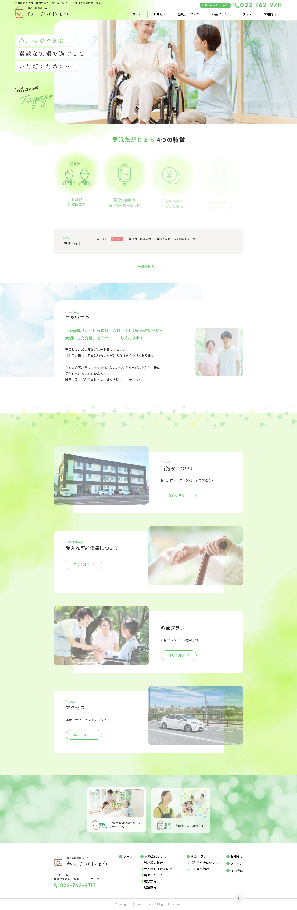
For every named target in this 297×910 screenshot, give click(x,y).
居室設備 (150, 887)
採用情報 (270, 14)
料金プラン (220, 14)
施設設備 (150, 881)
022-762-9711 (261, 5)
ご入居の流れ (199, 869)
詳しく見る (176, 495)
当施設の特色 (153, 862)
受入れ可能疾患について (161, 869)
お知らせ (159, 14)
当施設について (189, 14)
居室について (153, 875)
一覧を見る (146, 266)
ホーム (137, 14)
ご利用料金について (204, 862)
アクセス (245, 14)
